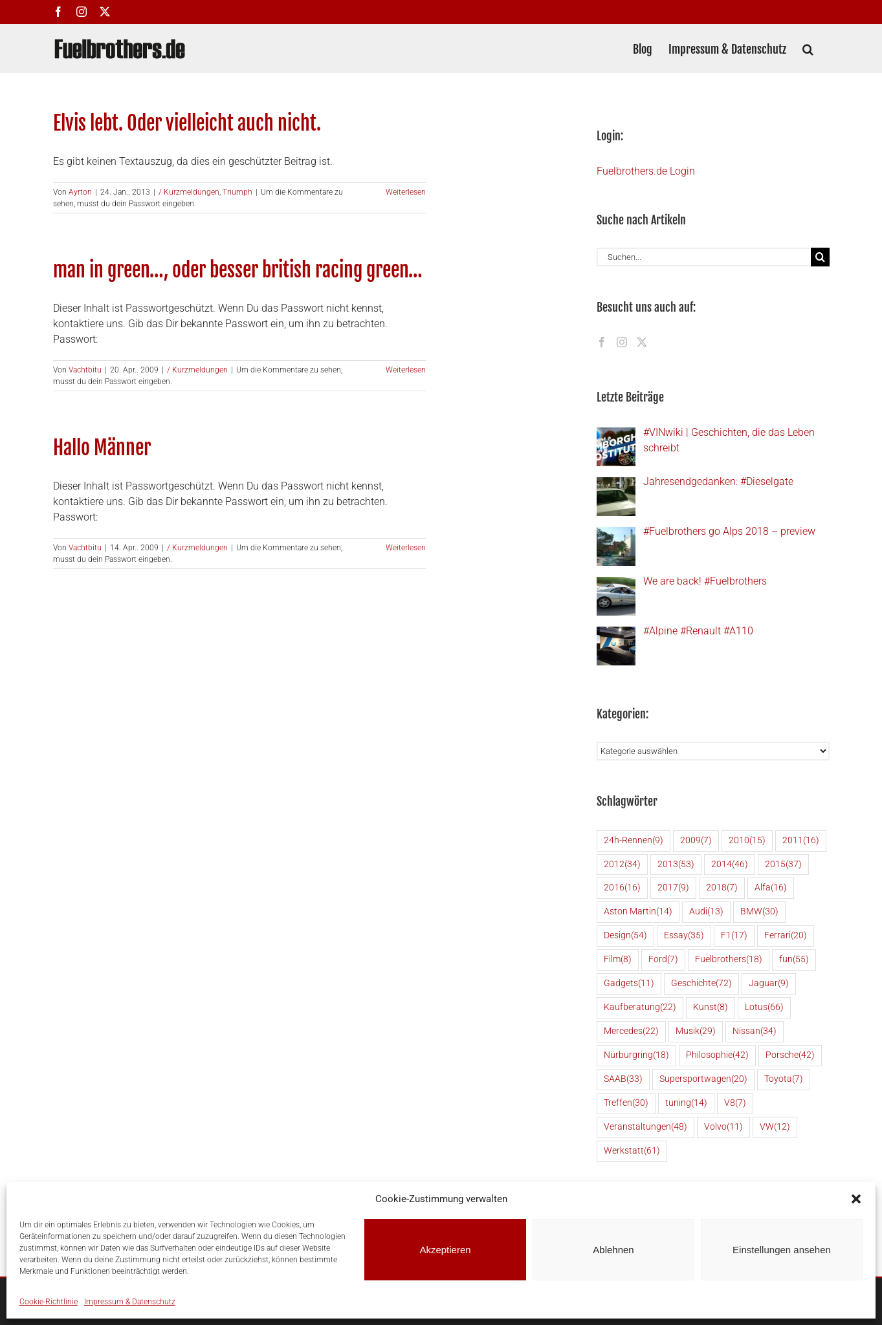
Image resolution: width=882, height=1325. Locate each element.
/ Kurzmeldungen (189, 192)
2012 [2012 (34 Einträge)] (622, 865)
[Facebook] (602, 342)
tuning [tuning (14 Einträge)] (686, 1103)
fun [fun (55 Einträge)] (794, 960)
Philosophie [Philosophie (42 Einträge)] (717, 1056)
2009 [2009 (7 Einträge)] (696, 841)
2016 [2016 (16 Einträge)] (622, 888)
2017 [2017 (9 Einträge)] (673, 888)
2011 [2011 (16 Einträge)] (800, 841)
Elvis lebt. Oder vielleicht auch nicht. (187, 123)
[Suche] (820, 257)
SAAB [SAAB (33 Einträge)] (623, 1080)
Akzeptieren (444, 1249)
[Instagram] (622, 342)
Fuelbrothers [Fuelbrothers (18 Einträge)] (728, 960)
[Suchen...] (704, 257)
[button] (856, 1198)
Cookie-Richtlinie (48, 1301)
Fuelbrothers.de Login (646, 171)
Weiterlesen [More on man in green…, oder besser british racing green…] (406, 369)
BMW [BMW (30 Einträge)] (759, 912)
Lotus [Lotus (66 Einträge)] (764, 1008)
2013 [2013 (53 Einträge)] (675, 865)
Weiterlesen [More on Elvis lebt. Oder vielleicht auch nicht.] (406, 192)
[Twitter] (642, 342)
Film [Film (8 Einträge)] (618, 960)
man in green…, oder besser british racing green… (238, 270)
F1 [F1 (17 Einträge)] (734, 936)
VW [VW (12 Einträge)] (775, 1127)
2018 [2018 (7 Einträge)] (722, 888)
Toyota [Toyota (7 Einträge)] (783, 1080)
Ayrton (80, 192)
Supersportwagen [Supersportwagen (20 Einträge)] (703, 1080)
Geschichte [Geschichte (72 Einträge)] (701, 984)
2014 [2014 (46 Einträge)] (729, 865)
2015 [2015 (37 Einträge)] (783, 865)
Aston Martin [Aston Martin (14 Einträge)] (638, 912)
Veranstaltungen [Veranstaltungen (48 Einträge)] (645, 1127)
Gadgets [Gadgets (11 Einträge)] (629, 984)
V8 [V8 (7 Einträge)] (735, 1103)
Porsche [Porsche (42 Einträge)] (790, 1056)
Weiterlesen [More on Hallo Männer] (406, 547)
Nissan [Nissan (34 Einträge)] (755, 1032)
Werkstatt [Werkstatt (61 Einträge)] (632, 1151)
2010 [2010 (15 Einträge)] (747, 841)
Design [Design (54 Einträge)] (625, 936)
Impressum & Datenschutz (129, 1301)
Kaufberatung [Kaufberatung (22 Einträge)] (640, 1008)
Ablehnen (613, 1249)
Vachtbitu (85, 369)
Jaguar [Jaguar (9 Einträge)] (769, 984)
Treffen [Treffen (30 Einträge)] (626, 1103)
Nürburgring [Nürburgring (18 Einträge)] (636, 1056)
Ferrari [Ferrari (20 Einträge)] (785, 936)
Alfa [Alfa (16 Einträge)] (771, 888)
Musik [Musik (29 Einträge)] (696, 1032)
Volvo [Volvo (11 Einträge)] (723, 1127)
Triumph (237, 192)
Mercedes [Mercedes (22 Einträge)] (631, 1032)
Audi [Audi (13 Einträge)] (706, 912)
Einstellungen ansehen (782, 1249)
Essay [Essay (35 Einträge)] (684, 936)
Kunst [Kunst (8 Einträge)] (710, 1008)
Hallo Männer (102, 448)
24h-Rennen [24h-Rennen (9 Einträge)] (633, 841)
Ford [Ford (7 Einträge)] (663, 960)
